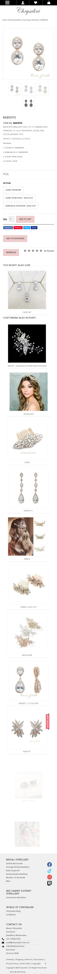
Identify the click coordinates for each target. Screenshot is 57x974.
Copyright (36, 963)
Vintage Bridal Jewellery (18, 867)
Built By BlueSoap (17, 972)
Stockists (12, 932)
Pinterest (18, 228)
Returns (28, 959)
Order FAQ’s (25, 963)
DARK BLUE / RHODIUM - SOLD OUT (20, 206)
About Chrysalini (14, 928)
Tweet (26, 228)
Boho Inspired (16, 871)
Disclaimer (39, 959)
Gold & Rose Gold (14, 863)
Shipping (19, 959)
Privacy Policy (12, 963)
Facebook (8, 228)
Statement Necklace (16, 897)
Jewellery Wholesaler (18, 936)
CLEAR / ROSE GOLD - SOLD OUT (19, 198)
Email (34, 228)
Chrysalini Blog (13, 911)
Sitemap (10, 959)
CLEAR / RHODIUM (13, 190)
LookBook (12, 915)
